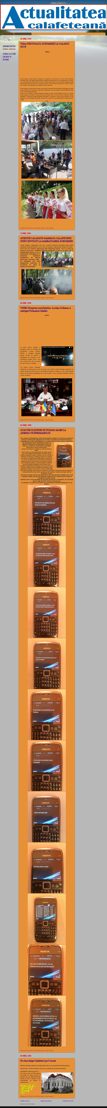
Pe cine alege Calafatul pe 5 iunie (38, 1060)
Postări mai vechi (68, 1101)
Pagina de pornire (7, 34)
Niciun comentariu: (49, 228)
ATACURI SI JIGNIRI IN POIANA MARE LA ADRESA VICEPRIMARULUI (43, 431)
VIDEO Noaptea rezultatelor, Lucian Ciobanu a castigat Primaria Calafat (45, 309)
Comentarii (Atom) (31, 1104)
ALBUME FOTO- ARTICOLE (22, 34)
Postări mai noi (24, 1101)
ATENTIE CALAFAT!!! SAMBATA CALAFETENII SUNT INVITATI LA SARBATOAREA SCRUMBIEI (46, 240)
